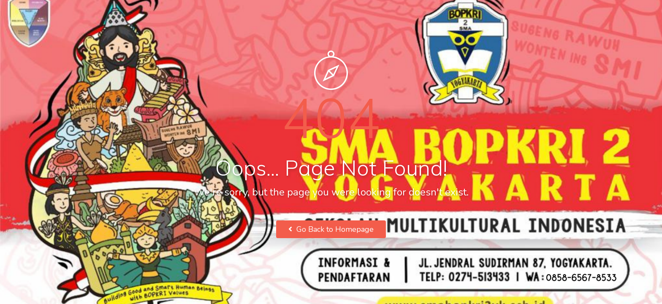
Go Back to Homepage (331, 229)
